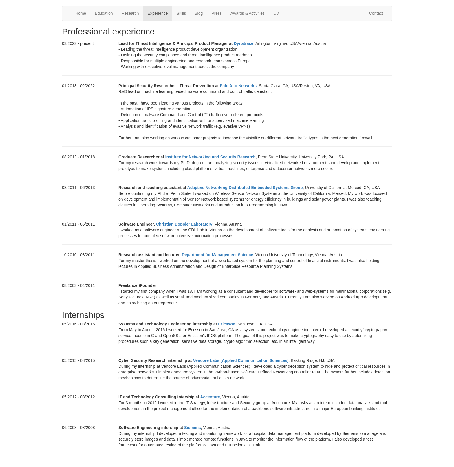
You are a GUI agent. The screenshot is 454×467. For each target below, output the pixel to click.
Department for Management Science (217, 254)
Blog (199, 13)
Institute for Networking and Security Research (210, 157)
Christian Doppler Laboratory (184, 224)
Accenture (210, 397)
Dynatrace (243, 43)
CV (276, 13)
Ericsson (226, 324)
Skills (181, 13)
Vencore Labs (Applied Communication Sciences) (241, 360)
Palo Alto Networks (238, 85)
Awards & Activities (247, 13)
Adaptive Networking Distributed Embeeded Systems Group (245, 187)
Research (130, 13)
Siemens (192, 427)
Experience (158, 13)
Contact (376, 13)
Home (80, 13)
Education (104, 13)
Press (216, 13)
